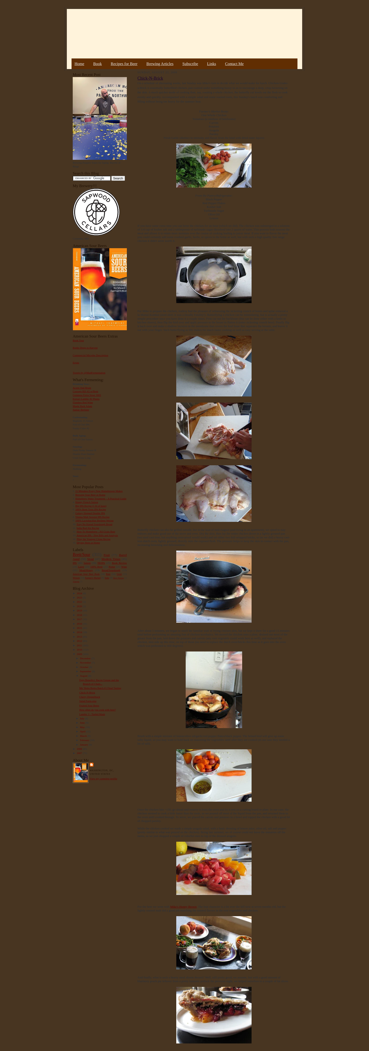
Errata (76, 362)
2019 (80, 610)
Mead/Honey (86, 570)
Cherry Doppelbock (89, 696)
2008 (80, 748)
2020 (80, 606)
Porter (112, 566)
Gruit (119, 574)
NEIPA (101, 562)
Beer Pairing (118, 578)
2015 (80, 627)
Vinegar (76, 581)
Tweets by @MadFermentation (89, 372)
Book (97, 64)
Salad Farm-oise (87, 701)
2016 (80, 623)
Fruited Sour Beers (89, 705)
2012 (80, 640)
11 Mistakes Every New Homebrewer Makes (99, 491)
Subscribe (190, 64)
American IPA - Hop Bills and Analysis (97, 535)
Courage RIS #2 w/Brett (85, 391)
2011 (80, 645)
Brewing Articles (159, 64)
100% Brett (96, 566)
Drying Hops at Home (88, 542)
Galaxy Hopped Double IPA (90, 513)
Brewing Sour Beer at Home (90, 494)
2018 (80, 615)
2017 (80, 619)
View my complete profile (103, 778)
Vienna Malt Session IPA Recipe (92, 516)
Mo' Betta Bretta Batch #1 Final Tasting (100, 688)
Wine (124, 566)
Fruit (107, 555)
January (84, 744)
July (82, 718)
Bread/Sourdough (111, 570)
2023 (80, 597)
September (86, 671)
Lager (81, 566)
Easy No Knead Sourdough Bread (94, 524)
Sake (107, 578)
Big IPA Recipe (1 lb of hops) (90, 505)
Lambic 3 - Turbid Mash (92, 714)
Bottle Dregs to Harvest (85, 347)
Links (211, 64)
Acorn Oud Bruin (82, 387)
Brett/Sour (81, 554)
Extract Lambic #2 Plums (86, 398)
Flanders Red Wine (83, 402)
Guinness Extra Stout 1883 (87, 395)
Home (79, 64)
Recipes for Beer (124, 64)
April (83, 731)
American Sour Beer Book (86, 574)
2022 (80, 601)
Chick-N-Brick (87, 692)
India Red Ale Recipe (87, 528)
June (82, 722)
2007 (80, 753)
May (82, 727)
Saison (87, 562)
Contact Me (234, 64)
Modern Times (110, 559)
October (84, 667)
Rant (108, 574)
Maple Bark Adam (82, 406)
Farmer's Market (92, 578)
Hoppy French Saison (86, 502)
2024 (80, 593)
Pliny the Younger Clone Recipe (94, 539)
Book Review (119, 562)
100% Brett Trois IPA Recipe (90, 509)
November (86, 662)
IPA (75, 562)
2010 (80, 649)
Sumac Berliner (81, 409)
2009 (80, 654)
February (85, 740)
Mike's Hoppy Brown (183, 906)
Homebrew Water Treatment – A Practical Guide (100, 498)
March (84, 735)
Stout (90, 559)
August (84, 675)
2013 (80, 636)
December (86, 658)
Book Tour (78, 340)
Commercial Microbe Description (90, 355)
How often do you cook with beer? (97, 709)
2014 (80, 632)
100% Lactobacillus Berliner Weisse (94, 520)
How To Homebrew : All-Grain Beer (96, 531)
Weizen (76, 578)
